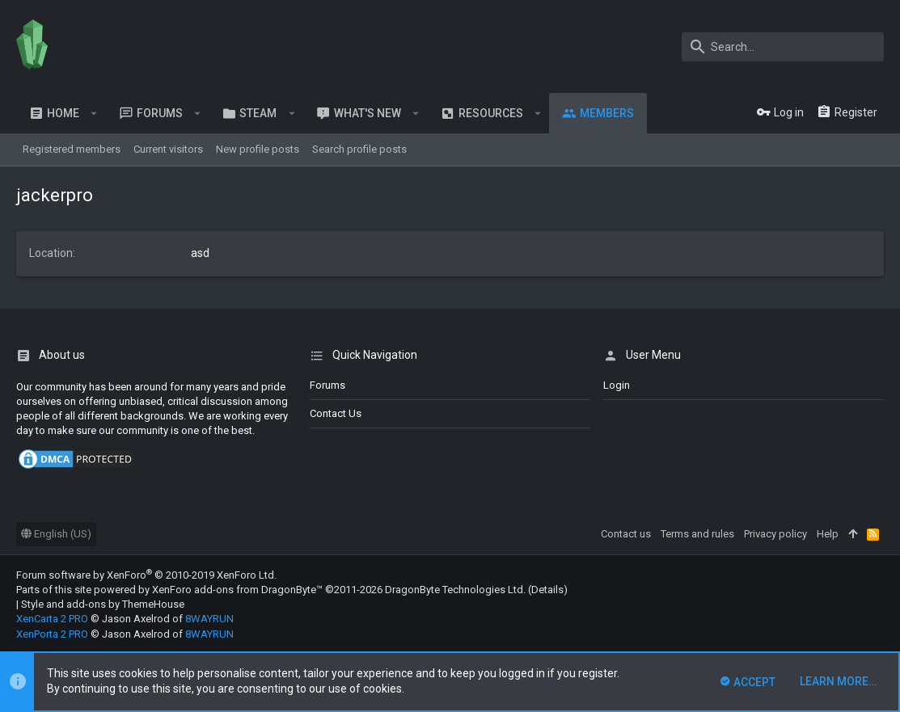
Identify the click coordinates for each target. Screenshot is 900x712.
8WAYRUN (209, 619)
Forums (327, 385)
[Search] (783, 46)
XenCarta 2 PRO (52, 619)
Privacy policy (775, 534)
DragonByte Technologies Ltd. (455, 590)
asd (200, 252)
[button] (94, 113)
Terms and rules (697, 534)
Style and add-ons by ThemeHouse (102, 604)
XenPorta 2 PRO (52, 634)
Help (828, 534)
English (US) (56, 534)
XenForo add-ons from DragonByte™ (237, 590)
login (616, 385)
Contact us (335, 413)
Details (547, 590)
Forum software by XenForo (146, 575)
